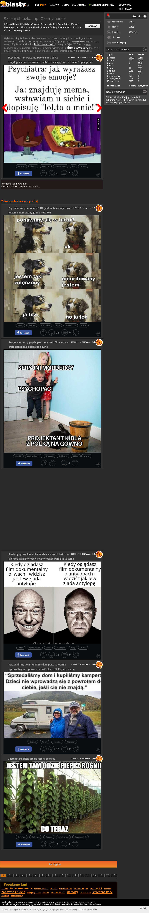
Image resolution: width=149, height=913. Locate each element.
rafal (111, 68)
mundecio (136, 97)
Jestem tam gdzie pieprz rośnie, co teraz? (32, 758)
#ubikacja (63, 456)
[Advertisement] (52, 489)
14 (88, 875)
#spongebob (60, 166)
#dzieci (33, 742)
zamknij (143, 908)
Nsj (115, 102)
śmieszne (53, 889)
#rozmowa (45, 325)
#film (21, 648)
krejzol (112, 60)
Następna (98, 100)
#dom (44, 742)
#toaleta (49, 456)
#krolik (18, 456)
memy (88, 45)
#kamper (70, 742)
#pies (20, 325)
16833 (131, 22)
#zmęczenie (71, 325)
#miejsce (35, 837)
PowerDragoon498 (137, 100)
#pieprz (49, 837)
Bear (111, 65)
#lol (73, 166)
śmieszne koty (102, 892)
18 (114, 875)
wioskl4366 (119, 97)
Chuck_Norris (115, 78)
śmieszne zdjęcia (81, 889)
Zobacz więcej (119, 42)
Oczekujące (79, 5)
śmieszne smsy (17, 896)
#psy (58, 325)
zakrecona (114, 81)
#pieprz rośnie (81, 837)
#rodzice (57, 742)
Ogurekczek (124, 102)
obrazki (45, 893)
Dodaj (65, 5)
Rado (111, 73)
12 (75, 875)
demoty (72, 892)
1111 (123, 100)
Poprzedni (5, 100)
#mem (33, 166)
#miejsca (21, 837)
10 (62, 875)
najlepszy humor (34, 893)
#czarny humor (33, 456)
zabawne (107, 889)
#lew (48, 648)
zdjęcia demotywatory (80, 42)
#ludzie (32, 325)
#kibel (75, 456)
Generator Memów (101, 5)
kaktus (112, 71)
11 (68, 875)
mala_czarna (114, 76)
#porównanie (34, 648)
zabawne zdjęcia (13, 892)
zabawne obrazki (41, 889)
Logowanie (125, 5)
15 (94, 875)
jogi (128, 97)
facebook (5, 896)
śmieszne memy (21, 888)
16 (101, 875)
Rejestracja (125, 9)
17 (107, 875)
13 (81, 875)
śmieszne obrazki (44, 44)
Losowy (54, 5)
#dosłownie (63, 837)
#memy (21, 166)
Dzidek (109, 97)
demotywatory (77, 48)
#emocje (45, 166)
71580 (131, 27)
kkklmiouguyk (113, 100)
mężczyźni (96, 888)
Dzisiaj (132, 86)
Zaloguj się (6, 186)
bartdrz (109, 102)
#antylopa (60, 648)
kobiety (4, 889)
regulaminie (92, 910)
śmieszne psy (85, 893)
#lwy (73, 648)
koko (111, 63)
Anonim (112, 58)
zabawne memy (65, 889)
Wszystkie (143, 86)
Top (41, 5)
